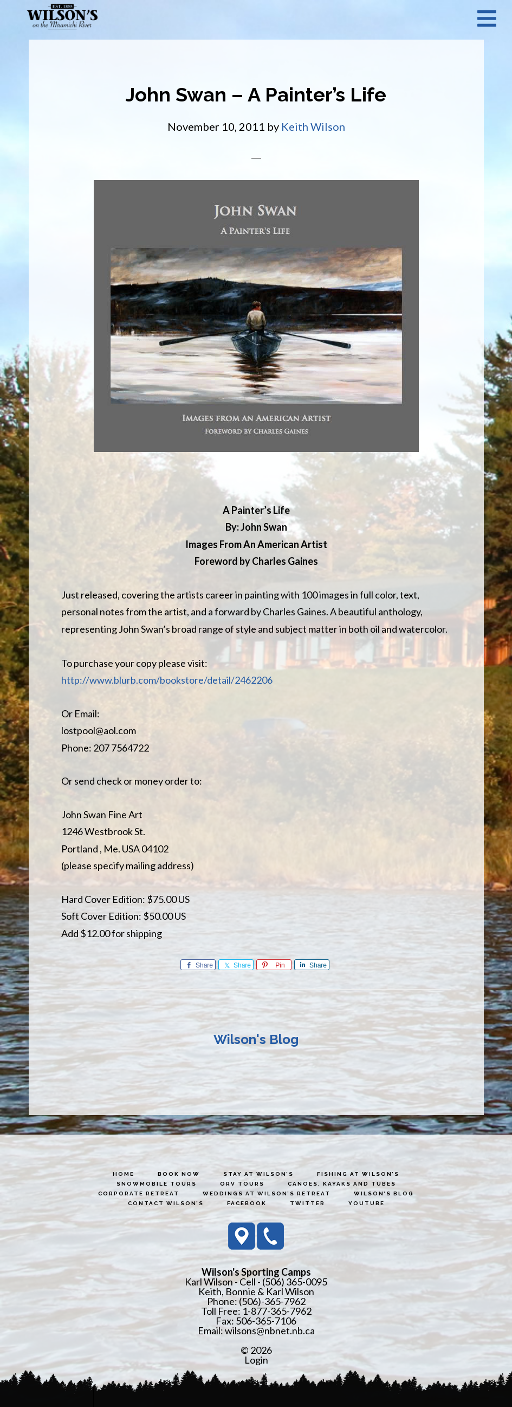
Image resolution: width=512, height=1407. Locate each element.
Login (256, 1360)
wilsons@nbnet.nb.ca (270, 1330)
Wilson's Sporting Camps (62, 18)
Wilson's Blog (256, 1039)
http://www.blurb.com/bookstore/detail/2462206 (167, 680)
